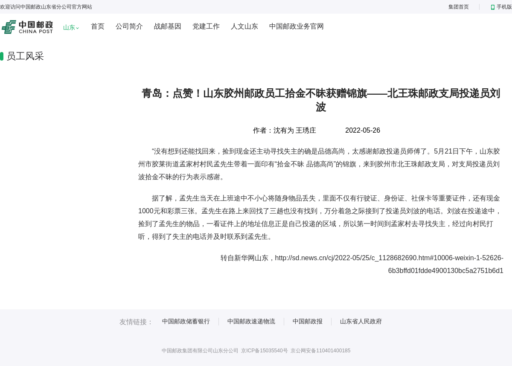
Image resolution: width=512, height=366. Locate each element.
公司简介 (129, 26)
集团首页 (458, 7)
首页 (98, 26)
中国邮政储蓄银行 (186, 321)
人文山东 (244, 26)
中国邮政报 (308, 321)
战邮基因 (167, 26)
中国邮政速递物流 (251, 321)
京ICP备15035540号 (264, 351)
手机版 (501, 7)
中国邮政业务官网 (296, 26)
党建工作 (206, 26)
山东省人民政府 (361, 321)
